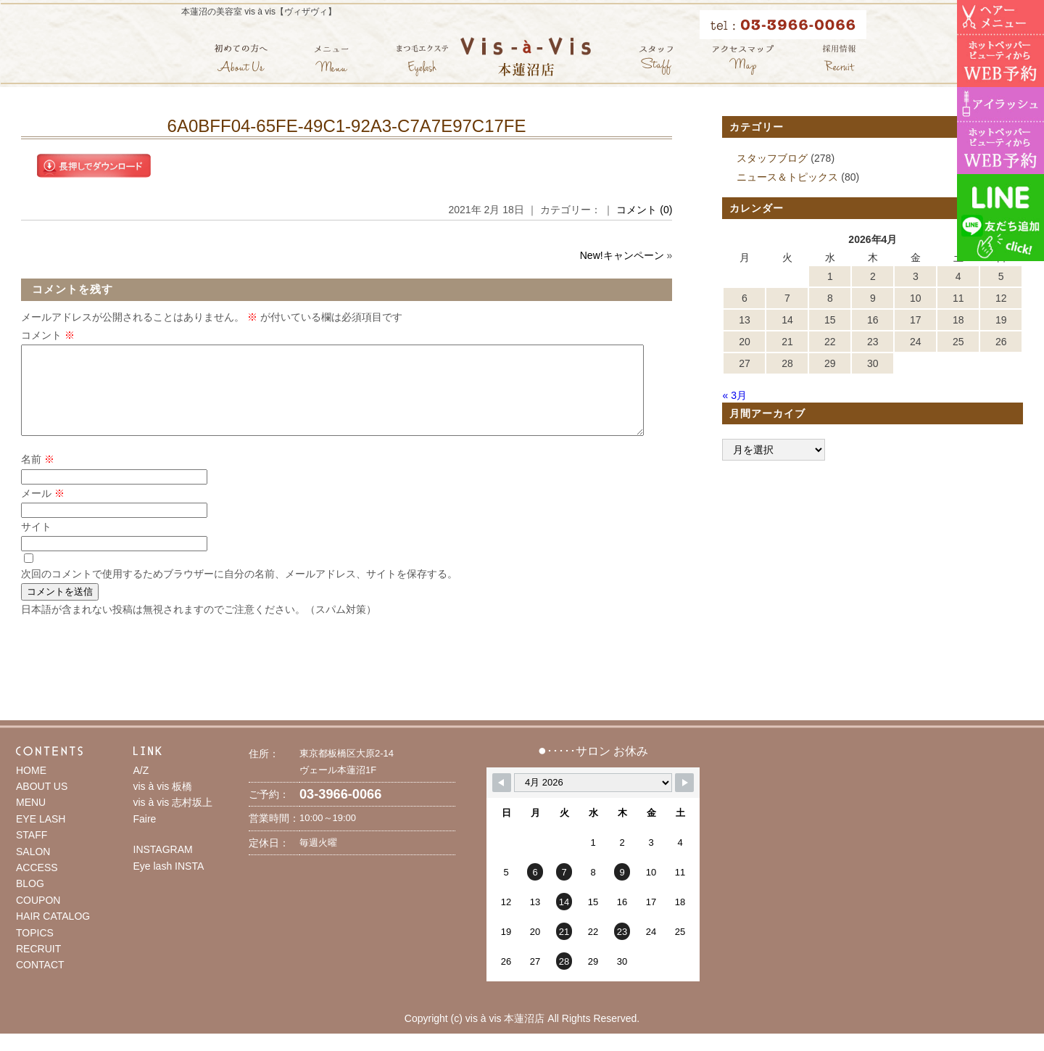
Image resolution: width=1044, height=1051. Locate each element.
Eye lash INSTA (168, 883)
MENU (31, 819)
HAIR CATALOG (53, 933)
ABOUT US (41, 803)
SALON (33, 869)
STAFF (31, 852)
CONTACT (40, 982)
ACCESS (37, 885)
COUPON (38, 917)
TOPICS (35, 950)
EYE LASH (40, 836)
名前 (37, 476)
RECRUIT (38, 966)
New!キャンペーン (622, 255)
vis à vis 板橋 (163, 803)
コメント (48, 335)
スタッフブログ (772, 158)
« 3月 (734, 395)
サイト (36, 544)
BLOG (30, 901)
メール (43, 510)
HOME (31, 788)
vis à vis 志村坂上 (173, 819)
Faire (145, 836)
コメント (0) (644, 209)
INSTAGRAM (163, 867)
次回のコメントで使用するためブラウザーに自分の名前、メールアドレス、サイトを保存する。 (239, 591)
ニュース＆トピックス (787, 177)
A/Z (141, 788)
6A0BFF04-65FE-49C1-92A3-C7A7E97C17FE (346, 126)
